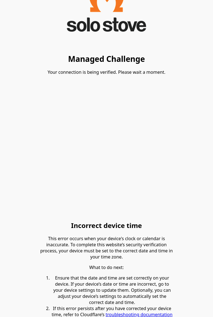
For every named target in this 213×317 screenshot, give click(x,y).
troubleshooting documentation (139, 313)
